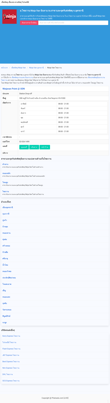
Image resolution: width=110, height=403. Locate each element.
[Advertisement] (56, 43)
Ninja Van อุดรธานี (36, 68)
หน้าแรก (4, 68)
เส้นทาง (34, 147)
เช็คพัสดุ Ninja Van (18, 68)
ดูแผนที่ (24, 147)
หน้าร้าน (44, 147)
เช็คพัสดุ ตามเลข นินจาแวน (22, 77)
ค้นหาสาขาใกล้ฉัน (29, 23)
